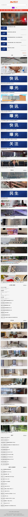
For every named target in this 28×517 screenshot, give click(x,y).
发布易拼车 (13, 467)
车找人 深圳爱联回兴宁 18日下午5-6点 (6, 471)
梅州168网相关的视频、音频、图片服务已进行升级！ (15, 42)
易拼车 (10, 467)
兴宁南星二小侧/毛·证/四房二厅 (5, 376)
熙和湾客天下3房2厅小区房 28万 (5, 437)
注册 (16, 7)
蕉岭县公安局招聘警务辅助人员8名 (5, 305)
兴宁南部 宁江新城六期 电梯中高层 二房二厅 (7, 413)
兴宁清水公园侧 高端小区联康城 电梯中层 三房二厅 (8, 404)
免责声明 (15, 511)
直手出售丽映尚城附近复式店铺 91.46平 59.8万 (7, 459)
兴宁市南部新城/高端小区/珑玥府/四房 (6, 329)
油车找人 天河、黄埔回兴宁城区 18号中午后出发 (7, 476)
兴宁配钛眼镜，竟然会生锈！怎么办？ (6, 64)
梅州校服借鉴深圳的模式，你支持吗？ (6, 148)
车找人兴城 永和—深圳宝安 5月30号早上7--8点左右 (8, 498)
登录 (13, 7)
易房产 (12, 435)
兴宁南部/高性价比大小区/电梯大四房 (6, 357)
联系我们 (13, 511)
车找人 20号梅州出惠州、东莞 (5, 474)
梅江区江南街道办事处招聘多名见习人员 (6, 310)
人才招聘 (10, 285)
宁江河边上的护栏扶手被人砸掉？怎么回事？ (7, 188)
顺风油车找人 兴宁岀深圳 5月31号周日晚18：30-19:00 (8, 493)
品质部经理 (2, 290)
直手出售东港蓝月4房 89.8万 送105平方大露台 (7, 454)
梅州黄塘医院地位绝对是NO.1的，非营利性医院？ (7, 101)
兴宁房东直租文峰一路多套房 (5, 447)
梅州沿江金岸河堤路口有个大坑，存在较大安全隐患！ (8, 216)
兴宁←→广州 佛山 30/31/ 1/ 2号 (5, 503)
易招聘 (14, 285)
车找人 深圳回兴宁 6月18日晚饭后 (5, 481)
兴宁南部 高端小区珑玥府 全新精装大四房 (6, 432)
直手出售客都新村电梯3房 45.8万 (5, 449)
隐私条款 (18, 511)
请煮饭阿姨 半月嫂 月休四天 (4, 312)
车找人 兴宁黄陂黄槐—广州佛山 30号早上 (6, 500)
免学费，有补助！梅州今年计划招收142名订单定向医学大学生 (9, 317)
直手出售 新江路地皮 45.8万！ (5, 461)
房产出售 (12, 320)
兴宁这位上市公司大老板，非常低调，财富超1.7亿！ (8, 167)
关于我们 (10, 511)
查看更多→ (25, 55)
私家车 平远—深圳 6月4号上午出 (5, 486)
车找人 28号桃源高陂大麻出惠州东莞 (6, 469)
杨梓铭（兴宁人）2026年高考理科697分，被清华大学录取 (9, 129)
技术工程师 (2, 297)
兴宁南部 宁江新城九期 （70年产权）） (6, 385)
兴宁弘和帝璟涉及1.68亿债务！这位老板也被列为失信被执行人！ (9, 120)
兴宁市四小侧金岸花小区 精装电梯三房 (6, 348)
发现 (12, 55)
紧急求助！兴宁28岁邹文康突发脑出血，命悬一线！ (8, 73)
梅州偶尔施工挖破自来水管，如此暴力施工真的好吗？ (8, 207)
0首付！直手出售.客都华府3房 (5, 464)
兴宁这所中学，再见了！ (4, 157)
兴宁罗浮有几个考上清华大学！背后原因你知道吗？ (8, 92)
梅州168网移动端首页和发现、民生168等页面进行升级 (15, 37)
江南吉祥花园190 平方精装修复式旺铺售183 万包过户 (8, 442)
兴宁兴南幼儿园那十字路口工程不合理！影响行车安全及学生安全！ (10, 263)
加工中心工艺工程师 (3, 287)
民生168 (12, 170)
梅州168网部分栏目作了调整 (11, 26)
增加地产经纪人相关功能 (11, 47)
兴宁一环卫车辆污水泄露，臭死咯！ (6, 179)
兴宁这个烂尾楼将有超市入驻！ (5, 235)
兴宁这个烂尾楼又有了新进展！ (5, 244)
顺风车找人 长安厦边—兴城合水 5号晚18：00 (7, 488)
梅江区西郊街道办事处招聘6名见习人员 (6, 307)
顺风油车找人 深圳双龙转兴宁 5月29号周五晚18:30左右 (8, 505)
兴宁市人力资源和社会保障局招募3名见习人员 (7, 300)
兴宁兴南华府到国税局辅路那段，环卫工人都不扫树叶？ (8, 272)
